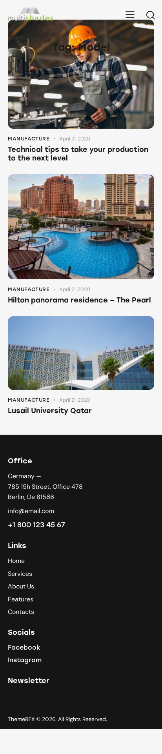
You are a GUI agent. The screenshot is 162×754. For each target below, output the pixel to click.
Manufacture (29, 139)
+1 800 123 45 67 (36, 525)
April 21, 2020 (74, 138)
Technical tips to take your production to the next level (78, 153)
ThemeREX (21, 719)
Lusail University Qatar (50, 410)
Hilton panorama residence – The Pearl (79, 300)
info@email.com (31, 511)
